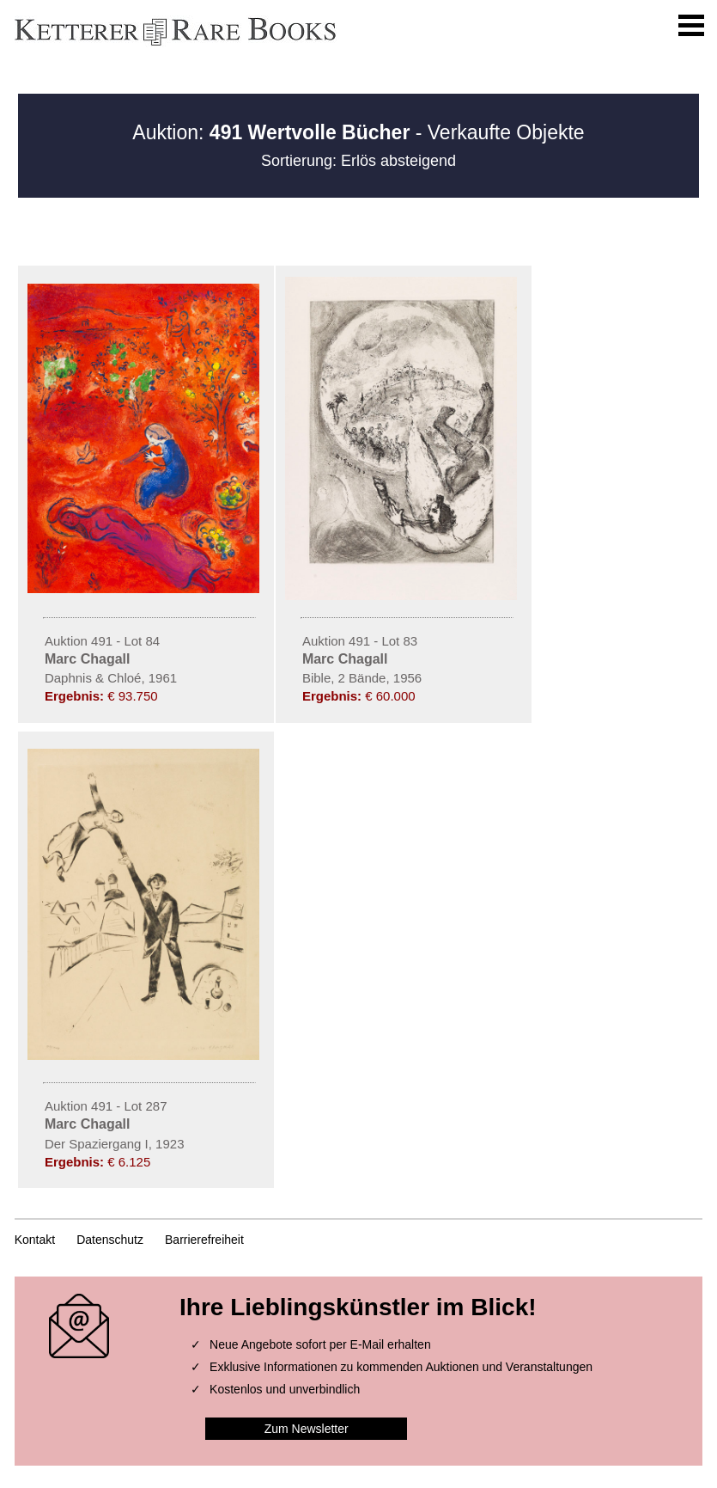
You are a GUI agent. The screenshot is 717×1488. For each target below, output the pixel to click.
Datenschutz (109, 1239)
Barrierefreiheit (204, 1239)
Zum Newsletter (306, 1429)
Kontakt (35, 1239)
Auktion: (271, 132)
